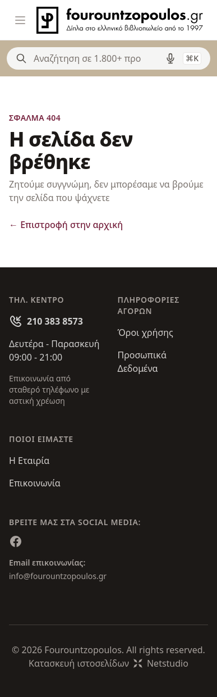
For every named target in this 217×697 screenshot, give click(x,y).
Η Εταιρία (29, 460)
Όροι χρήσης (145, 332)
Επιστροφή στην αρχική (66, 224)
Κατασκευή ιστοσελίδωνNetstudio (108, 663)
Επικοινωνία (35, 483)
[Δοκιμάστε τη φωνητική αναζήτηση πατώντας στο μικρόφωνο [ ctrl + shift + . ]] (170, 58)
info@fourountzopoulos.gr (58, 576)
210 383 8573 (55, 321)
